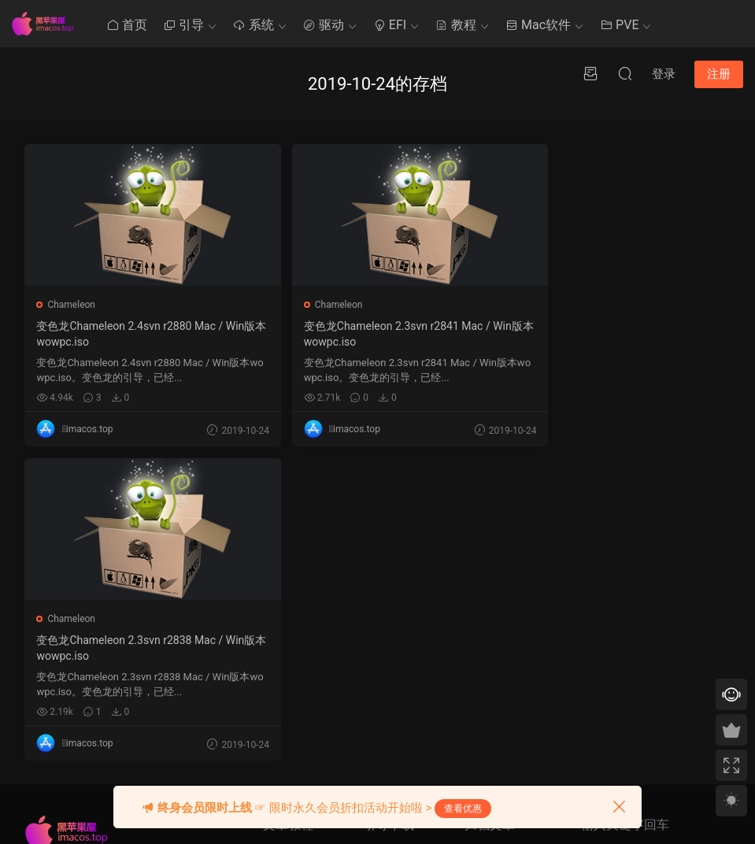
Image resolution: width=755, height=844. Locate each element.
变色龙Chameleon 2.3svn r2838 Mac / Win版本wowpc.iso (615, 334)
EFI (389, 24)
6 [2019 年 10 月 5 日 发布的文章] (543, 596)
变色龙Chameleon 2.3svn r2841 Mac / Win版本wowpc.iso (376, 334)
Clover (377, 548)
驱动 (323, 24)
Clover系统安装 (295, 636)
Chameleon (72, 304)
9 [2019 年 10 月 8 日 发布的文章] (486, 618)
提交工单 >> (606, 587)
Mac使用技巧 (291, 577)
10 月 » (509, 759)
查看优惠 (463, 808)
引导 (183, 24)
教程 (455, 24)
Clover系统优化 (295, 607)
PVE (619, 24)
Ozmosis (382, 577)
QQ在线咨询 (606, 610)
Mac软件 (538, 24)
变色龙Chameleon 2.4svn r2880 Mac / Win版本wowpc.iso (138, 334)
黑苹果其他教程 (296, 548)
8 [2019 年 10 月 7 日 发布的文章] (472, 618)
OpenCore (384, 607)
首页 (126, 24)
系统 (253, 24)
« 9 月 (476, 759)
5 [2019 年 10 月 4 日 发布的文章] (528, 596)
